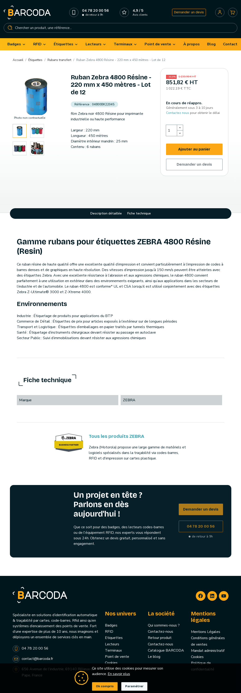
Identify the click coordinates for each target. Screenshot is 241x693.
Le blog (154, 656)
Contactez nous (177, 113)
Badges (111, 625)
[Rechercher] (120, 28)
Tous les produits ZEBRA (116, 436)
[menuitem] (17, 44)
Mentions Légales (205, 631)
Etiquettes (114, 637)
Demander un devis (189, 12)
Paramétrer (134, 686)
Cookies (111, 662)
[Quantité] (171, 130)
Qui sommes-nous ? (164, 625)
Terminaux (113, 650)
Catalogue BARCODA (166, 650)
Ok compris (105, 686)
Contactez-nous (160, 631)
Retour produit (160, 637)
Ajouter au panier (194, 149)
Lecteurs (112, 644)
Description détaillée (106, 213)
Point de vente (117, 656)
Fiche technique (139, 213)
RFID (109, 631)
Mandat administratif (207, 650)
